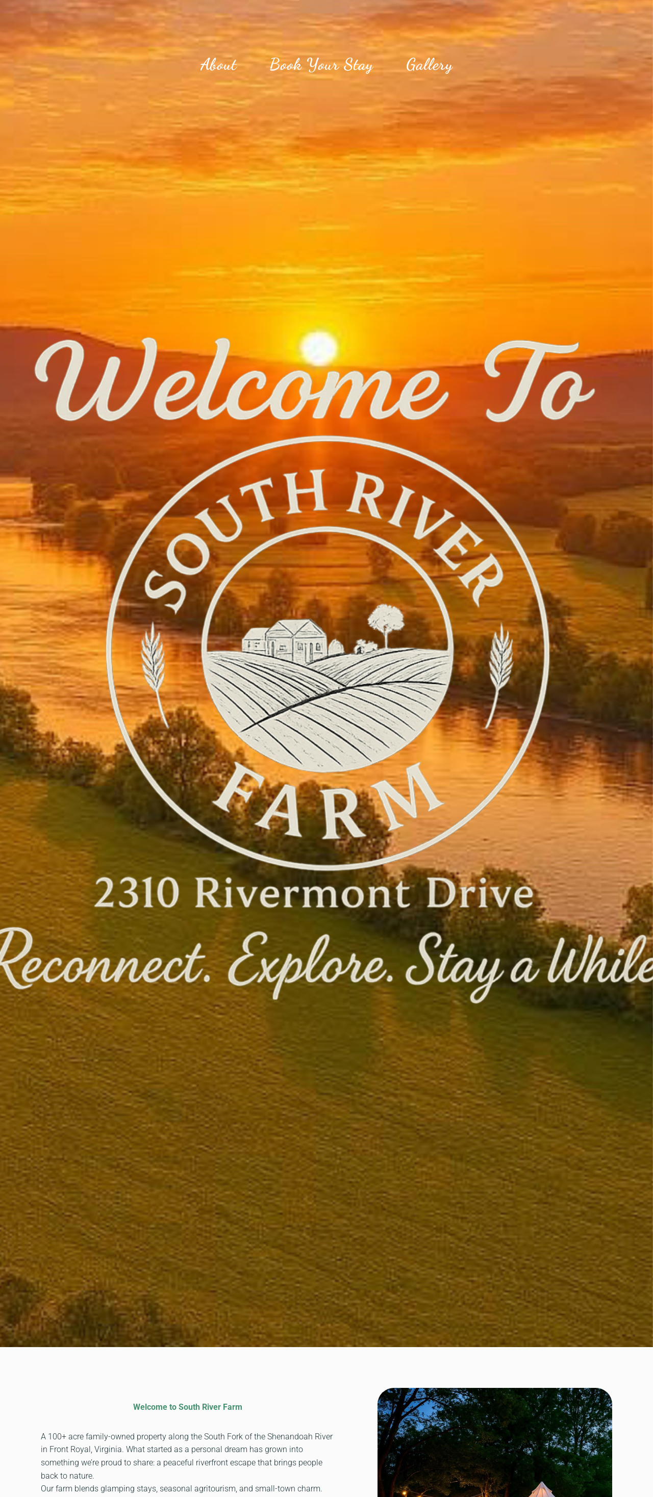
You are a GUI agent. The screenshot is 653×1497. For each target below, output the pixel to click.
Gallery (429, 64)
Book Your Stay (321, 64)
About (218, 64)
